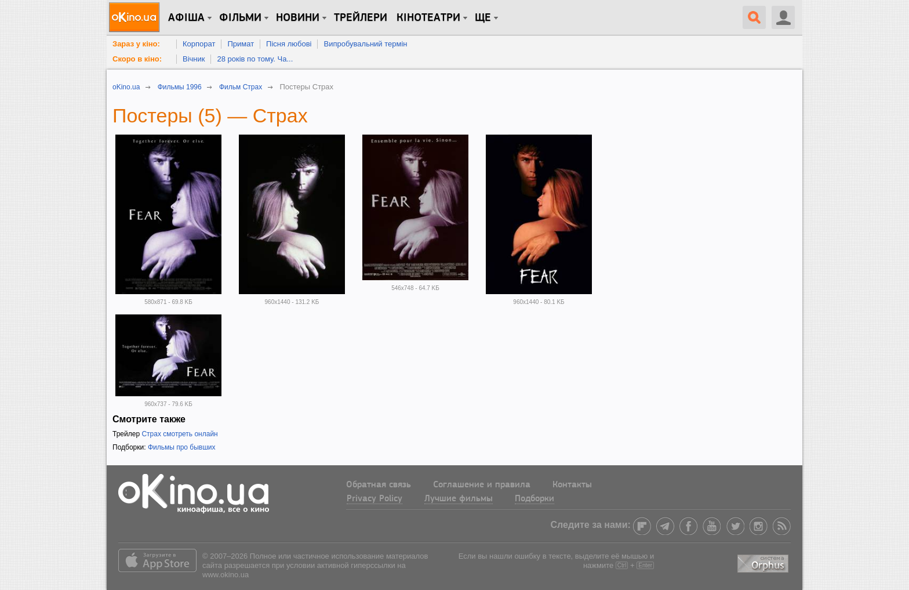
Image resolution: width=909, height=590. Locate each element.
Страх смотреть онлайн (179, 434)
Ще (483, 18)
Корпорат (199, 43)
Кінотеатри (428, 18)
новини (297, 18)
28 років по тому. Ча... (255, 59)
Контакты (572, 485)
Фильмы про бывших (182, 447)
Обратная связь (378, 485)
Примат (240, 43)
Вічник (194, 59)
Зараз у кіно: (136, 43)
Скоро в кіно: (137, 59)
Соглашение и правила (481, 485)
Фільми (240, 18)
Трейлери (360, 18)
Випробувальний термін (365, 43)
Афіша (186, 18)
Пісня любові (288, 43)
